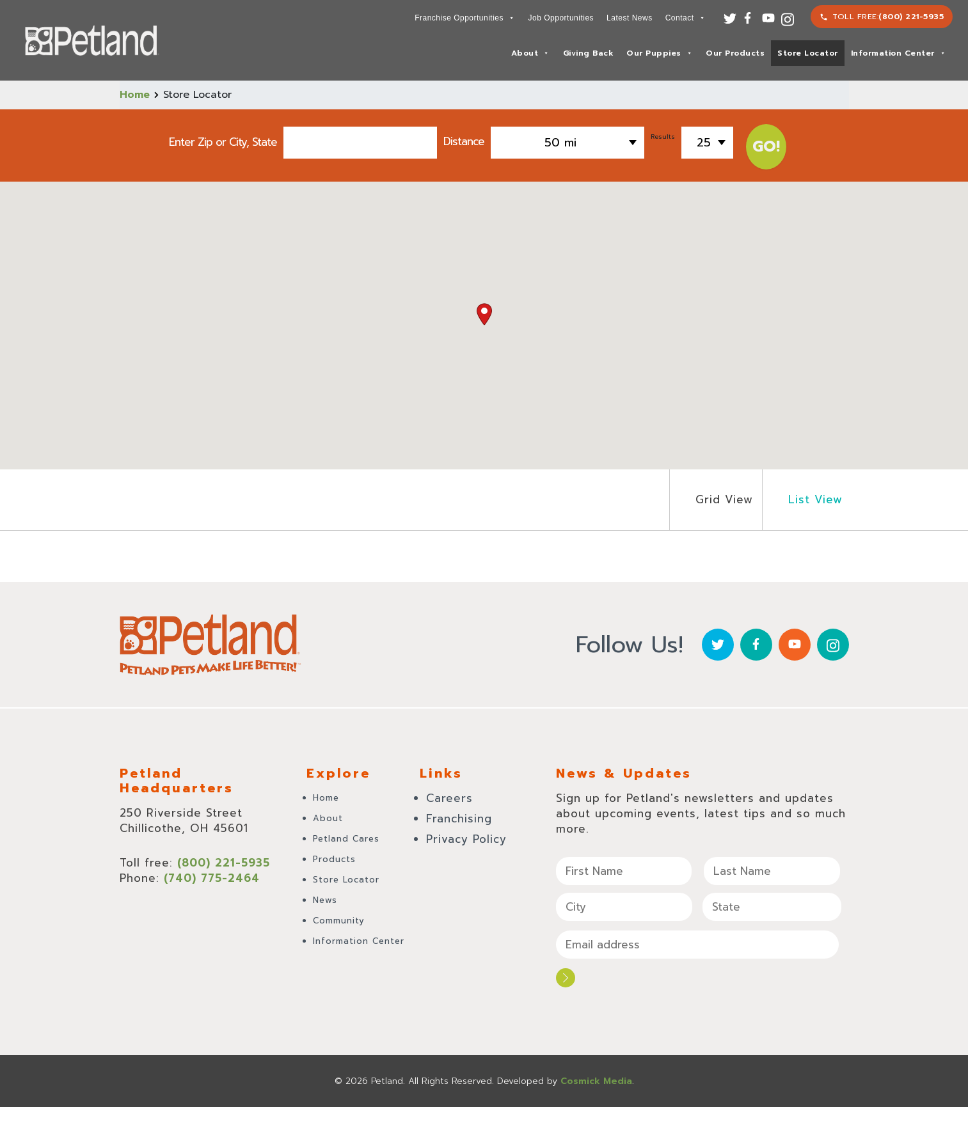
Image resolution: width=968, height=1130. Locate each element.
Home (135, 94)
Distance (463, 140)
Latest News (630, 17)
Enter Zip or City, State (223, 142)
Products (334, 859)
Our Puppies (659, 53)
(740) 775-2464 (212, 878)
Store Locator (807, 53)
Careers (449, 798)
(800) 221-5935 (911, 16)
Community (339, 920)
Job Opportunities (561, 17)
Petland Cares (346, 839)
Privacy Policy (466, 839)
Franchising (459, 818)
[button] (484, 314)
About (530, 53)
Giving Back (588, 53)
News (325, 900)
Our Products (735, 53)
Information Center (898, 53)
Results (663, 136)
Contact (685, 18)
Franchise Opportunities (464, 18)
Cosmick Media (596, 1081)
